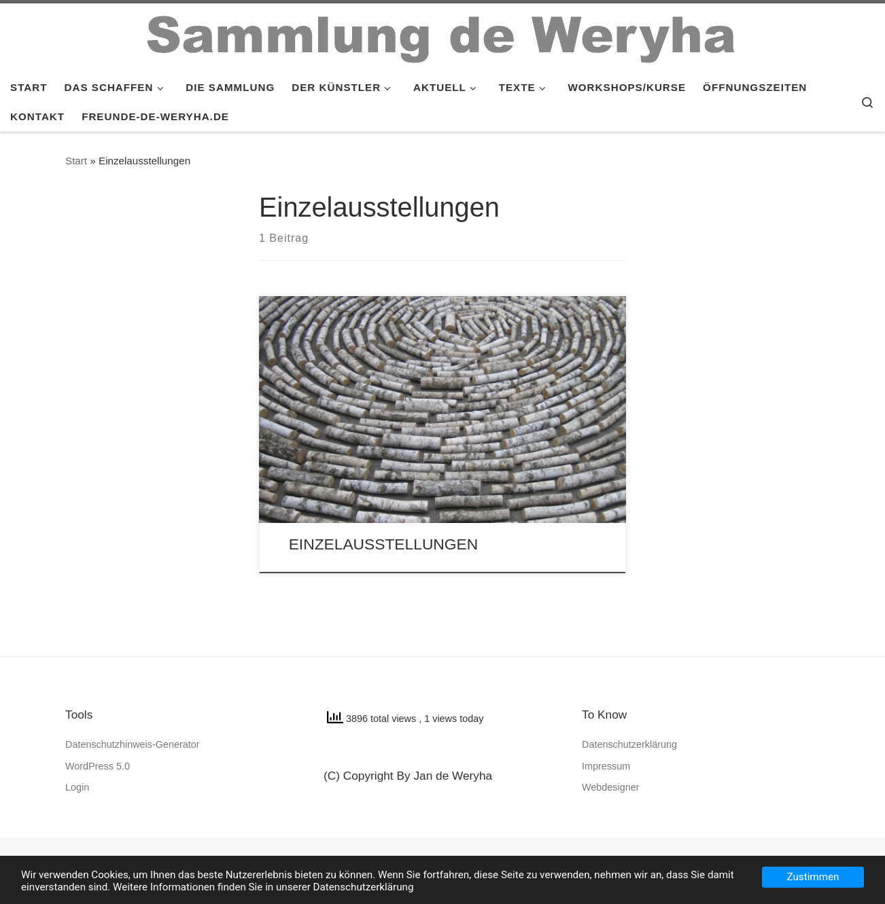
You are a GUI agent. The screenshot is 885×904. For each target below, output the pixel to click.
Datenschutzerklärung (629, 744)
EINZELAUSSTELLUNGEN (384, 544)
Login (77, 787)
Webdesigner (611, 787)
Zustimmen (813, 877)
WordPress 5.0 (97, 766)
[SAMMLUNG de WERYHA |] (442, 36)
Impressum (606, 766)
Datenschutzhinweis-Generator (132, 744)
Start (76, 160)
